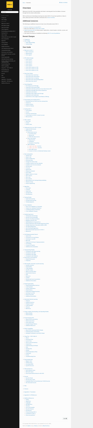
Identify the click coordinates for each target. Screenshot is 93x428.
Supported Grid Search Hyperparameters (35, 242)
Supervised (28, 191)
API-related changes (5, 25)
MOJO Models (29, 314)
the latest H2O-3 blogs (39, 28)
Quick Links (28, 235)
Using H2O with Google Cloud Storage (34, 93)
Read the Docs (46, 425)
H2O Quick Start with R (31, 81)
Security (3, 73)
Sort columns (29, 178)
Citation (28, 277)
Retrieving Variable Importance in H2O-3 (35, 229)
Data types (28, 188)
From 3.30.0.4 (29, 65)
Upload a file (29, 155)
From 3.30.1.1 (29, 62)
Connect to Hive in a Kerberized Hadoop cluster (40, 150)
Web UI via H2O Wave (31, 271)
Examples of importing (34, 142)
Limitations (31, 141)
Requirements (29, 53)
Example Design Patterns (31, 323)
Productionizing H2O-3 (31, 412)
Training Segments (30, 201)
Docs (24, 2)
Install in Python (29, 104)
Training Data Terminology (32, 215)
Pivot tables (28, 172)
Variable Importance (5, 46)
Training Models (4, 42)
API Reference (29, 404)
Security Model (29, 378)
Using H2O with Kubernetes (32, 95)
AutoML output (29, 269)
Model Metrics (29, 290)
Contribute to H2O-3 (30, 413)
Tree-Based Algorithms (31, 226)
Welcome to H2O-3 (5, 23)
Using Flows (28, 344)
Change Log (3, 17)
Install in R (28, 102)
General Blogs (29, 44)
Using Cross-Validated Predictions (33, 208)
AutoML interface (30, 265)
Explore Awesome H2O (29, 30)
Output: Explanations (31, 288)
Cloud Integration (4, 29)
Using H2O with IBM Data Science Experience (36, 90)
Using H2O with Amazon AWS (33, 87)
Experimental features (31, 273)
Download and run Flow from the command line (37, 101)
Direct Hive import (31, 138)
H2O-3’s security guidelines (53, 33)
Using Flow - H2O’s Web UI (7, 67)
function (35, 146)
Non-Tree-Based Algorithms (32, 228)
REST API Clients (29, 371)
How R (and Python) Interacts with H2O (35, 373)
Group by (28, 167)
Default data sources (32, 132)
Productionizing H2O (5, 64)
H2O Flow (28, 121)
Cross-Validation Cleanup (31, 211)
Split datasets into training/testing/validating (36, 180)
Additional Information (31, 296)
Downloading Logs (5, 69)
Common (28, 189)
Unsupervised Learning (31, 200)
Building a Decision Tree (31, 220)
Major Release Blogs (30, 42)
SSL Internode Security (31, 382)
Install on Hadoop (30, 105)
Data (27, 347)
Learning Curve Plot (30, 293)
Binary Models (29, 313)
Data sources (29, 130)
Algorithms (3, 40)
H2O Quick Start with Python (32, 76)
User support (29, 54)
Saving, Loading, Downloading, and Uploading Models (8, 61)
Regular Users (29, 361)
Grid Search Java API (30, 239)
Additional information (31, 280)
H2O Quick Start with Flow (32, 75)
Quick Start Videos (5, 27)
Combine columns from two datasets (34, 163)
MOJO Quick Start (30, 320)
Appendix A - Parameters (6, 79)
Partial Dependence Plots (31, 351)
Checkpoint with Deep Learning (33, 251)
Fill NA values (29, 166)
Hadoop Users (29, 362)
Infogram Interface (30, 302)
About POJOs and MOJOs (32, 319)
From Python (29, 110)
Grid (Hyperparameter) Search (7, 48)
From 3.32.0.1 (29, 59)
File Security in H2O (30, 379)
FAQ (2, 75)
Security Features (30, 408)
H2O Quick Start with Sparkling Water (34, 79)
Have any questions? (30, 415)
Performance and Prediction (7, 52)
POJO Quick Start (30, 322)
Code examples (29, 268)
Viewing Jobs (29, 348)
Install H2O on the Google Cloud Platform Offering (37, 96)
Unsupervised (29, 192)
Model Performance (30, 259)
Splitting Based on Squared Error (33, 222)
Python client (29, 124)
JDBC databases (31, 144)
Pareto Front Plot (30, 294)
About (27, 337)
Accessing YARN (29, 364)
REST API (28, 240)
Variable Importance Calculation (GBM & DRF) (36, 225)
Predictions (28, 353)
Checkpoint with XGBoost (32, 256)
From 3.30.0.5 (29, 64)
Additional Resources (5, 83)
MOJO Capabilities (5, 65)
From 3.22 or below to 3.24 (32, 70)
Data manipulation (5, 38)
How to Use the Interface (31, 342)
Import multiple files (30, 158)
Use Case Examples (30, 407)
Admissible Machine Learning (7, 59)
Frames (27, 354)
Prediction (28, 260)
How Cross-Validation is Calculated (34, 206)
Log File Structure (30, 365)
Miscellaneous (29, 194)
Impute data (28, 169)
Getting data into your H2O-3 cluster (8, 36)
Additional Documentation (32, 246)
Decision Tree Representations (32, 218)
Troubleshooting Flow (31, 356)
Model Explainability (5, 57)
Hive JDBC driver (33, 149)
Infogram (28, 300)
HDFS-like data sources (34, 136)
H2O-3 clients (4, 35)
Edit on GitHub (63, 2)
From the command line (31, 113)
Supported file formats (31, 129)
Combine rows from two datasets (33, 164)
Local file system (32, 133)
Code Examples (29, 286)
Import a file (28, 157)
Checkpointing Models (5, 50)
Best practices (29, 116)
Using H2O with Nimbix (31, 92)
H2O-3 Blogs (4, 19)
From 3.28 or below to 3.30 (32, 67)
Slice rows (28, 177)
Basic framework (29, 51)
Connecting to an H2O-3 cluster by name (35, 115)
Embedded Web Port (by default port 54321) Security (38, 381)
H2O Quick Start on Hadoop (32, 78)
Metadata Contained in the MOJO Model (35, 333)
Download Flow (29, 339)
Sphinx (29, 425)
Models (27, 350)
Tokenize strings (29, 181)
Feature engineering (30, 183)
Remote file (31, 135)
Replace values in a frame (31, 174)
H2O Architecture (5, 71)
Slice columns (29, 175)
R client (27, 122)
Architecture (29, 410)
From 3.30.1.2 (29, 61)
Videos (27, 399)
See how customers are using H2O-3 (32, 27)
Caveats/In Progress (30, 245)
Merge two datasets (30, 171)
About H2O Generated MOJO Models (34, 330)
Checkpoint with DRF (31, 252)
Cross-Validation (4, 44)
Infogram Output (30, 303)
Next (65, 418)
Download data (29, 160)
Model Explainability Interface (32, 285)
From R (27, 112)
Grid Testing (28, 243)
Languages (28, 402)
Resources (28, 276)
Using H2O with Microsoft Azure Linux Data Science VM (39, 88)
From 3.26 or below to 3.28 (32, 68)
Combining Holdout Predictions (33, 209)
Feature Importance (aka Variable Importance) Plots (37, 223)
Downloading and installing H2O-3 (8, 31)
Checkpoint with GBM (31, 254)
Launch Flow (29, 340)
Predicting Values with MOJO (32, 331)
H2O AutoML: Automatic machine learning (8, 54)
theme (35, 425)
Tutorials (28, 405)
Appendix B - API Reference (7, 81)
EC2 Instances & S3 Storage (32, 85)
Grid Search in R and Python (32, 237)
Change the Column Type (31, 161)
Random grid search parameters (33, 279)
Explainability (29, 266)
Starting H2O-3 (4, 33)
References (28, 231)
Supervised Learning (30, 198)
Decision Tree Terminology (32, 217)
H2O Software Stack (30, 370)
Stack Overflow (51, 17)
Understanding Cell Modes (32, 345)
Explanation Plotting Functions (33, 291)
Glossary (3, 77)
